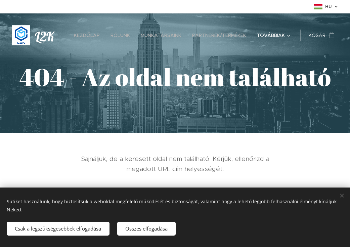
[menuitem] (88, 35)
